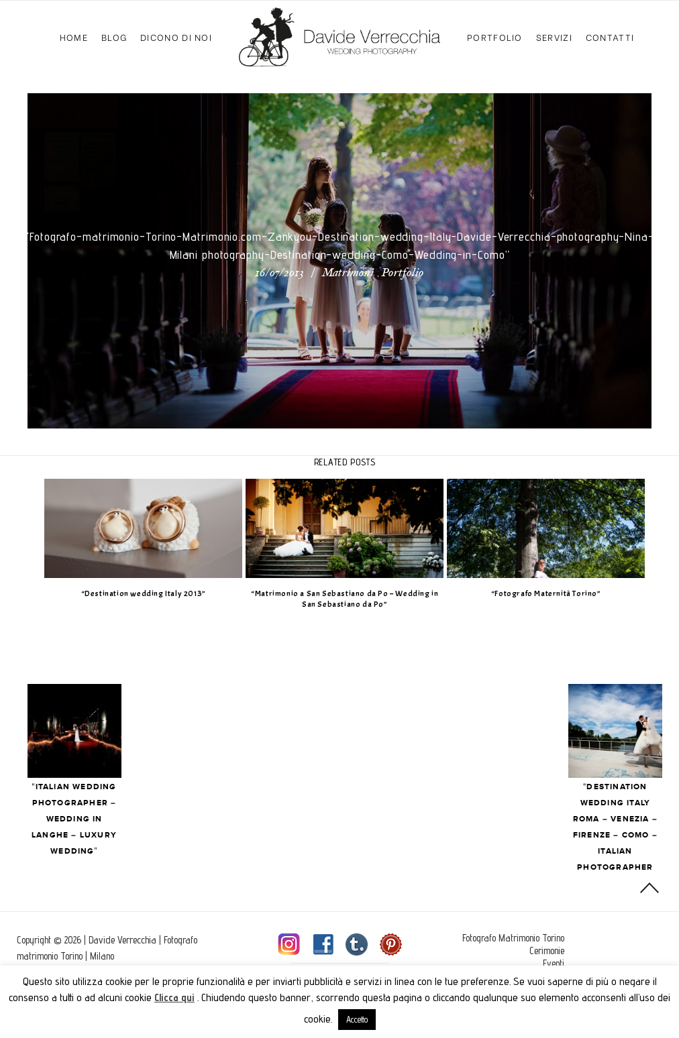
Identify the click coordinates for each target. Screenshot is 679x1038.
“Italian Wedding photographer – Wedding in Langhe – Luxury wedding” (100, 819)
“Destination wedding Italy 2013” (156, 593)
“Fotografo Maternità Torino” (559, 593)
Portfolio (495, 36)
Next (615, 731)
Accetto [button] (357, 1019)
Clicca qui (174, 997)
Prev (100, 731)
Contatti (610, 36)
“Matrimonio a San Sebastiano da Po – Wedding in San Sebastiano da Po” (357, 599)
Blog (114, 36)
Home (74, 36)
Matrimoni (348, 274)
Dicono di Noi (176, 36)
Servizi (554, 36)
